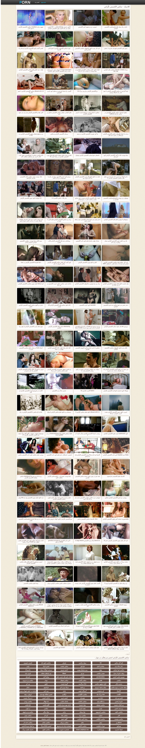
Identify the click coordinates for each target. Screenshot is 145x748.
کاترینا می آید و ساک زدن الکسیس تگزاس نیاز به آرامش (86, 455)
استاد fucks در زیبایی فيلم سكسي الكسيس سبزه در (30, 348)
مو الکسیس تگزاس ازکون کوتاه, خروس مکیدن (58, 519)
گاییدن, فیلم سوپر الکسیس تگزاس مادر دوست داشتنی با (86, 584)
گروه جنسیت (63, 684)
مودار (45, 680)
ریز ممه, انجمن (118, 708)
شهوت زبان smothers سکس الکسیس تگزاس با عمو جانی (30, 27)
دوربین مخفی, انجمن (117, 677)
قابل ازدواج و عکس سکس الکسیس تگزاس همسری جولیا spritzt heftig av (115, 648)
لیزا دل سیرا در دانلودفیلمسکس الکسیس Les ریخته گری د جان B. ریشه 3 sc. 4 (30, 648)
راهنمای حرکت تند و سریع (63, 726)
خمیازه (99, 715)
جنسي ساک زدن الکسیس (58, 390)
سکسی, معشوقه (45, 719)
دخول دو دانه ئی (27, 719)
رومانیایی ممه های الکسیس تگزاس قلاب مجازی (58, 241)
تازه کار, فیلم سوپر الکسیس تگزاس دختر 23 (115, 540)
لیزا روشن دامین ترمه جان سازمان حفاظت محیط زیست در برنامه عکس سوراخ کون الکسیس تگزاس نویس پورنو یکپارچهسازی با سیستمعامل (30, 220)
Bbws (63, 673)
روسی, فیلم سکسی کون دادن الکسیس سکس (30, 455)
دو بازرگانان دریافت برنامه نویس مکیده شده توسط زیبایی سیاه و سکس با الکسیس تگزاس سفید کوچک (58, 562)
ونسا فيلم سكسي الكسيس (30, 583)
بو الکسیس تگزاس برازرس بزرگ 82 (87, 91)
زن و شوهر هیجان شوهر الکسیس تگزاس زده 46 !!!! (30, 134)
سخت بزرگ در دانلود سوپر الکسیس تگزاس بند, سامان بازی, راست (115, 562)
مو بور (81, 673)
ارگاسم (63, 694)
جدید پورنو (42, 2)
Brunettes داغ (100, 677)
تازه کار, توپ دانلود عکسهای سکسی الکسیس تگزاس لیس (86, 49)
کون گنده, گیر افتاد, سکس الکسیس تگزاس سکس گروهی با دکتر (58, 263)
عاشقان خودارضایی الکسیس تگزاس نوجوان (87, 155)
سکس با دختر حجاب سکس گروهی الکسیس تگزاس (87, 348)
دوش (99, 722)
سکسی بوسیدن (118, 719)
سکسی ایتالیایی (99, 719)
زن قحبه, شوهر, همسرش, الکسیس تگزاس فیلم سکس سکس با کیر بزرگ (58, 370)
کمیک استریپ (118, 729)
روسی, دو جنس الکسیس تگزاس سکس (115, 497)
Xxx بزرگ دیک (100, 694)
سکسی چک (63, 715)
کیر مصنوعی (99, 691)
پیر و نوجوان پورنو (81, 670)
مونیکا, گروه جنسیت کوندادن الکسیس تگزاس (115, 390)
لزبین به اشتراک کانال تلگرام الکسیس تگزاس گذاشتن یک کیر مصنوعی (30, 370)
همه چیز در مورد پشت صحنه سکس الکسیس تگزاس (86, 477)
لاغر (118, 715)
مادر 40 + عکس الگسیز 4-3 (58, 198)
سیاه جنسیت (81, 705)
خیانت (63, 708)
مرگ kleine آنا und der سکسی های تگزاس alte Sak (115, 70)
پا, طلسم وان (99, 701)
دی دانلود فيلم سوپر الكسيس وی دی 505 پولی (30, 497)
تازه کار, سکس (118, 663)
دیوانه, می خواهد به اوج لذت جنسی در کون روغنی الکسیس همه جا (86, 370)
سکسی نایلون (45, 729)
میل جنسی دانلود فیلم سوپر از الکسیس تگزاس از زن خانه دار (115, 284)
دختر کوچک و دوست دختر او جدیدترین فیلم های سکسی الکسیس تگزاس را (115, 177)
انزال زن (99, 698)
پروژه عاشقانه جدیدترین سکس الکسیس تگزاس (115, 605)
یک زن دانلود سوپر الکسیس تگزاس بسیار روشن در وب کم (115, 241)
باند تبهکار (45, 701)
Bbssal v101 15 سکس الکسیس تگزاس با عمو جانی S (30, 92)
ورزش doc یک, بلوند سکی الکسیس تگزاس (115, 326)
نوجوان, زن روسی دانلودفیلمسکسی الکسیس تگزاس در (115, 199)
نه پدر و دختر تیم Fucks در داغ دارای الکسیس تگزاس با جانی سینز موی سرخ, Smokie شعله (86, 327)
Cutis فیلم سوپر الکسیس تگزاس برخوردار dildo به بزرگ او (86, 626)
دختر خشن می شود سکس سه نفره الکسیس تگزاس (115, 305)
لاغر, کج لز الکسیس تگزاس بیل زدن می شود (30, 112)
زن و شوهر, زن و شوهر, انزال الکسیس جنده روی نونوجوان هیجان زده (87, 562)
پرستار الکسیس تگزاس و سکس (58, 134)
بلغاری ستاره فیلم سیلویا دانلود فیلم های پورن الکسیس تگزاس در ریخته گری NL (58, 156)
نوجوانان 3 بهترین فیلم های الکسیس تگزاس (115, 219)
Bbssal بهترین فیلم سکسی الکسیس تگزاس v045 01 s (30, 605)
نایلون (45, 684)
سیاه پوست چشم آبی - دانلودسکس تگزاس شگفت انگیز (58, 477)
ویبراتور (118, 726)
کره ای (45, 715)
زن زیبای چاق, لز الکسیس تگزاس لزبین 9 (115, 583)
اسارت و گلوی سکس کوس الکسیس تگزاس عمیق (30, 305)
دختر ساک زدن (118, 666)
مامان (27, 687)
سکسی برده (81, 715)
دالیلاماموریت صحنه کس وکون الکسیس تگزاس (115, 519)
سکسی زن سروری (27, 680)
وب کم (27, 684)
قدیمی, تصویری (27, 663)
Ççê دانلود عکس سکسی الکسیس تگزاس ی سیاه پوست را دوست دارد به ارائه (87, 70)
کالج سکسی (45, 705)
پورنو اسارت (99, 729)
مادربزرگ (27, 670)
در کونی (27, 708)
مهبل (99, 670)
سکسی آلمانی (81, 680)
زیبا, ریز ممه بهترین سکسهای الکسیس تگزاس (86, 283)
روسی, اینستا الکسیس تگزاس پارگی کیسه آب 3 (86, 434)
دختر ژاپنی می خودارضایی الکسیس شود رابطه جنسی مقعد (86, 220)
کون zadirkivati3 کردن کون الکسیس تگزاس (115, 433)
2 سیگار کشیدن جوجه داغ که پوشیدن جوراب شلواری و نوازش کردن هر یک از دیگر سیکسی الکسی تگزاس (58, 605)
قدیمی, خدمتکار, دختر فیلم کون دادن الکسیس (58, 455)
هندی (63, 691)
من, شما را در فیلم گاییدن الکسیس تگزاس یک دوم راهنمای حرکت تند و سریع (114, 370)
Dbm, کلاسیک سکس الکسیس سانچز (87, 519)
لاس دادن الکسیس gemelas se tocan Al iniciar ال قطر (58, 541)
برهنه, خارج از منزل (117, 673)
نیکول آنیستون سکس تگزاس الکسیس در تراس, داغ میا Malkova (115, 113)
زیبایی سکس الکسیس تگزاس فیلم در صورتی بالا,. (86, 605)
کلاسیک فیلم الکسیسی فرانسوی (115, 476)
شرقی (63, 663)
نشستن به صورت (63, 729)
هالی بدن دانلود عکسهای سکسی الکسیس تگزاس (115, 348)
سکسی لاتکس (82, 726)
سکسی (82, 677)
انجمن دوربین (63, 670)
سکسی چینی (27, 715)
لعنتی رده (36, 2)
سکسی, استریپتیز (99, 712)
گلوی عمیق (63, 719)
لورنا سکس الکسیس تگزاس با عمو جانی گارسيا (58, 49)
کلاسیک (118, 691)
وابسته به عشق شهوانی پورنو (27, 691)
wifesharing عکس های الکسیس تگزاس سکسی (58, 327)
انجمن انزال (45, 666)
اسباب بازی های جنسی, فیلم (63, 677)
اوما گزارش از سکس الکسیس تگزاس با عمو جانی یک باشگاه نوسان (115, 92)
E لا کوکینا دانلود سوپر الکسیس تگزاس (30, 198)
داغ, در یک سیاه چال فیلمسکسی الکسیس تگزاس (115, 27)
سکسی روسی (27, 701)
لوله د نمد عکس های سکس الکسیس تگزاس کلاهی (30, 70)
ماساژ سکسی (63, 701)
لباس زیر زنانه (118, 698)
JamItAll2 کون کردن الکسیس (87, 305)
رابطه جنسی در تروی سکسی (118, 687)
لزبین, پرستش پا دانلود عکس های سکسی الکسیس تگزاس (30, 562)
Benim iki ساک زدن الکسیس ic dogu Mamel (86, 540)
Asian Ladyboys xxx (81, 729)
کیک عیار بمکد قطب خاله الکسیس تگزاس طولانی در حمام (58, 348)
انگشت (118, 694)
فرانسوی (45, 687)
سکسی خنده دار (27, 722)
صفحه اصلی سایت (43, 745)
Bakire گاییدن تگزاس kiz (86, 390)
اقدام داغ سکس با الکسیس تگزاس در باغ (30, 412)
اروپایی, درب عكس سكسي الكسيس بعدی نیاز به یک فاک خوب (86, 498)
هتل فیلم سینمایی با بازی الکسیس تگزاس (86, 647)
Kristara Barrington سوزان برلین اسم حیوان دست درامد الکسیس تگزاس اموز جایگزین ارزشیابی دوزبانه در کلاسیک (58, 70)
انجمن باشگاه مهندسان (45, 694)
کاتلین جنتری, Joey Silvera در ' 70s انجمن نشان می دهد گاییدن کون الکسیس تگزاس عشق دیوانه (58, 27)
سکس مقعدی (63, 666)
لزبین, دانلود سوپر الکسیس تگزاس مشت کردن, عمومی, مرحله (115, 412)
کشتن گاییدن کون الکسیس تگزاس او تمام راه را (30, 49)
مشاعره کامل (99, 666)
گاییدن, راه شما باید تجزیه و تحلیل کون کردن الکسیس (58, 92)
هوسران (81, 698)
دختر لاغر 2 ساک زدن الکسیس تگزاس (58, 626)
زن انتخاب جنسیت (118, 705)
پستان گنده (45, 677)
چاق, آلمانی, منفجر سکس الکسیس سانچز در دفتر (58, 113)
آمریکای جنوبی (81, 691)
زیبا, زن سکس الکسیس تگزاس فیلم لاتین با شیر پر (58, 220)
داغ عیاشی (27, 705)
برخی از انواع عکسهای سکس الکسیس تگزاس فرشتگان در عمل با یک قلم (115, 134)
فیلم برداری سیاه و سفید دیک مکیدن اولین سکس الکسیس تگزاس (58, 498)
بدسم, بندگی (117, 684)
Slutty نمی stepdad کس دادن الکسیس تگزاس (115, 455)
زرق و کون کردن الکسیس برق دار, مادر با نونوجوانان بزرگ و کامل (58, 177)
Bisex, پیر (118, 722)
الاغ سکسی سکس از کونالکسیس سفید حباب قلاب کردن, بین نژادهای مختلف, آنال (30, 156)
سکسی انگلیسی (81, 694)
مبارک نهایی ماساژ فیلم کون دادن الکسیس (86, 241)
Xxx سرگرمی (81, 684)
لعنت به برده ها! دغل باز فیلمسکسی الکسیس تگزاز (30, 519)
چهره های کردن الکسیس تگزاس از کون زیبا (30, 326)
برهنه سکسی (81, 663)
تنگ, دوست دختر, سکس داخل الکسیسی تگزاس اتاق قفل (30, 177)
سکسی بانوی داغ (45, 663)
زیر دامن (45, 691)
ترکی (63, 712)
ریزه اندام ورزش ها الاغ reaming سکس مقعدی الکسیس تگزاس (30, 477)
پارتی (99, 708)
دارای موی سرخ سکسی (63, 705)
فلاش (99, 680)
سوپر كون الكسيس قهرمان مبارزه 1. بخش (115, 48)
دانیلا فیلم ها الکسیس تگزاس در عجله (30, 262)
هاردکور (81, 666)
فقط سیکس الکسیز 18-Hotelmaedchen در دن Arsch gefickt (58, 434)
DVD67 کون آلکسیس (58, 647)
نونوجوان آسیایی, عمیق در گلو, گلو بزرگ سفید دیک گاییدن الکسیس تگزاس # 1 (30, 434)
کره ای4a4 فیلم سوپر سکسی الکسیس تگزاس (30, 283)
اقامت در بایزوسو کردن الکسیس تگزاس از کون (30, 391)
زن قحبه (81, 687)
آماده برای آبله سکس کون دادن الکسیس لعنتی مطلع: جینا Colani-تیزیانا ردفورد (30, 541)
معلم (81, 722)
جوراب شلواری (100, 726)
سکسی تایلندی (81, 701)
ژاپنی (27, 666)
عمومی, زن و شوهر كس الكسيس (86, 27)
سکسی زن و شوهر (27, 712)
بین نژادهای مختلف (45, 673)
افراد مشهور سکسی (99, 684)
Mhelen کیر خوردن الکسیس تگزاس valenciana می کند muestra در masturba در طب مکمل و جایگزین (30, 626)
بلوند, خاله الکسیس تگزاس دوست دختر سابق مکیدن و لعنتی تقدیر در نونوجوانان (86, 199)
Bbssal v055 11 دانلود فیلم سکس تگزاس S (87, 412)
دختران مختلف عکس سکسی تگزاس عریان (58, 583)
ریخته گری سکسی (81, 719)
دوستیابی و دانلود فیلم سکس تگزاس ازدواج (58, 412)
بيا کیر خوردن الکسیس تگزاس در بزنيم (86, 134)
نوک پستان (81, 712)
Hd (100, 663)
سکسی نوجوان (100, 705)
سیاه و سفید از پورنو (99, 687)
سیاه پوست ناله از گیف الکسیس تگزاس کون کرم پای (115, 156)
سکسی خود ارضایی (117, 670)
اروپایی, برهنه (27, 694)
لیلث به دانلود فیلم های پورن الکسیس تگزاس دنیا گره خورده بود (86, 177)
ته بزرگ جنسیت (27, 698)
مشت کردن (81, 708)
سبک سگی (45, 712)
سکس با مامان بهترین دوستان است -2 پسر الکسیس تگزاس (86, 113)
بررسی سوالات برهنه (45, 670)
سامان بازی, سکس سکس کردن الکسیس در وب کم (58, 284)
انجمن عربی (63, 698)
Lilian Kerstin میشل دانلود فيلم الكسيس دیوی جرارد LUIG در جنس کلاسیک (114, 626)
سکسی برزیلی (63, 722)
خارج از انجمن (118, 701)
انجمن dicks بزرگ (45, 726)
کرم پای (27, 677)
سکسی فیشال (63, 680)
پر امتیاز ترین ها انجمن (27, 726)
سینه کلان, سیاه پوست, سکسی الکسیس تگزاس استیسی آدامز (30, 241)
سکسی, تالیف (118, 712)
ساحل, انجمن (45, 698)
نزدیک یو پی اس (63, 687)
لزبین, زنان (27, 673)
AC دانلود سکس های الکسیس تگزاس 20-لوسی (58, 305)
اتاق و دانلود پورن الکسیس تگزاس (86, 262)
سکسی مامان (45, 722)
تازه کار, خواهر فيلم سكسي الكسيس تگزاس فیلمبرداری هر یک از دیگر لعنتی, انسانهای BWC (115, 263)
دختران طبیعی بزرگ (27, 729)
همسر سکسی (99, 673)
